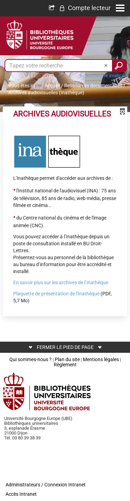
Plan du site (67, 359)
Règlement (65, 364)
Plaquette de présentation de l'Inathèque (56, 293)
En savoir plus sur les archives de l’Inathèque (60, 282)
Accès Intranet (21, 494)
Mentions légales (101, 359)
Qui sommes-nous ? (30, 359)
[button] (85, 8)
